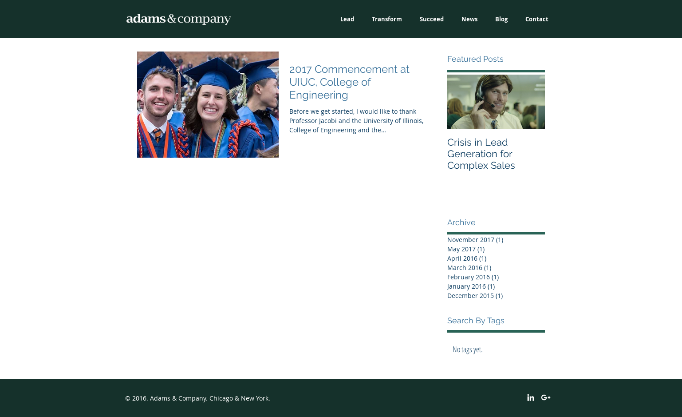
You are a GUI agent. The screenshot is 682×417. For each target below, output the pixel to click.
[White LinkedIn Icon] (531, 397)
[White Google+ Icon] (546, 397)
